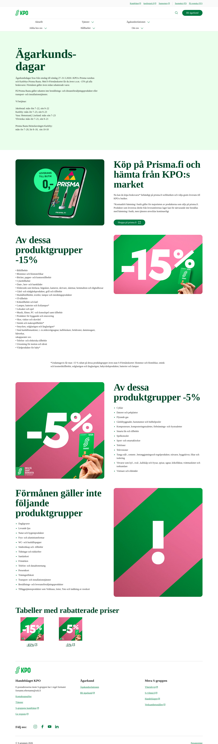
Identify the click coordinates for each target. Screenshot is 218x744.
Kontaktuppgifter (23, 690)
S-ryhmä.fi (151, 687)
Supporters (164, 3)
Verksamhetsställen (155, 698)
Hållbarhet (97, 22)
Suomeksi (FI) (181, 3)
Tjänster (30, 22)
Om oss (113, 22)
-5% (70, 638)
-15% (32, 638)
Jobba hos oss (76, 22)
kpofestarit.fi (149, 3)
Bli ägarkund (192, 13)
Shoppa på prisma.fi (129, 216)
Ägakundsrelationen (52, 22)
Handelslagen (152, 692)
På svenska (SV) (196, 3)
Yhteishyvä (151, 681)
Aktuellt (19, 22)
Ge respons (22, 708)
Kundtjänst (135, 3)
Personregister (197, 737)
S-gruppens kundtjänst (27, 702)
